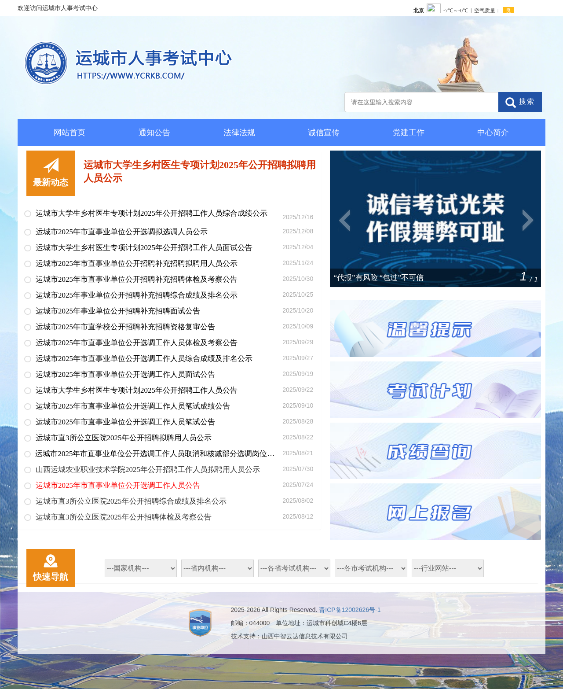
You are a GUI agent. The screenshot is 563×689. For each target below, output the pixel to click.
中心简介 (493, 132)
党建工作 (408, 132)
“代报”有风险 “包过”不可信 (379, 277)
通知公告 (154, 132)
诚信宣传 (324, 132)
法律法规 (239, 132)
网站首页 (69, 132)
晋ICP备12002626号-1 (349, 609)
